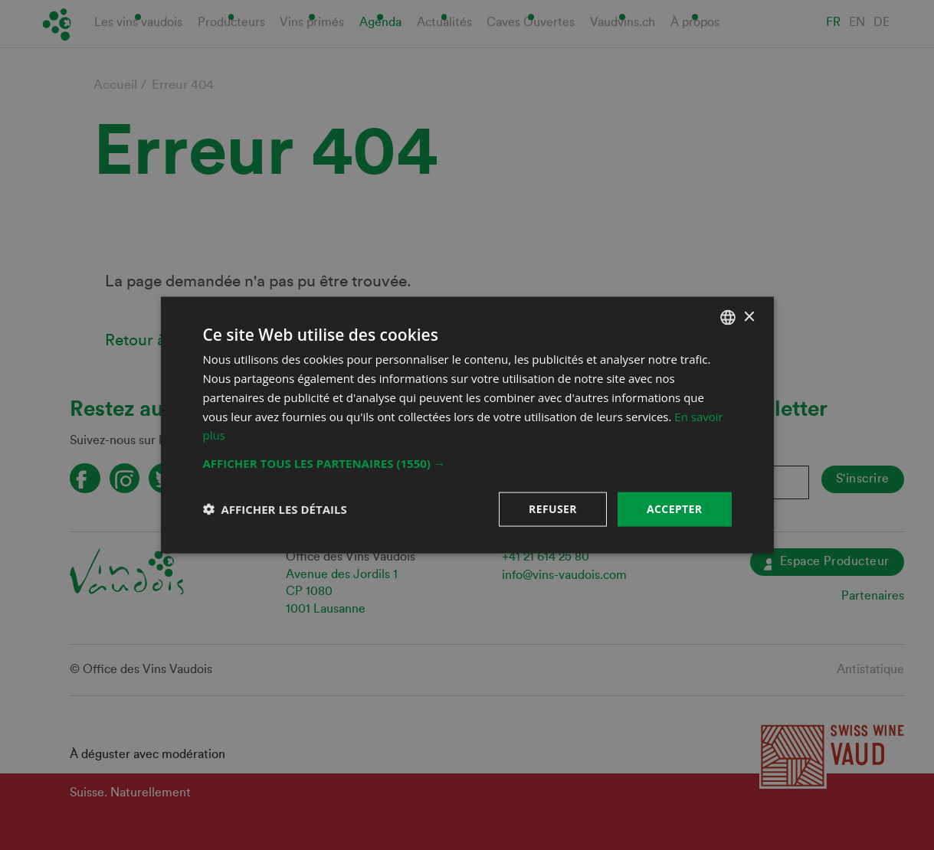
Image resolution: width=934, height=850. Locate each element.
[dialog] (467, 425)
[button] (467, 463)
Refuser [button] (553, 509)
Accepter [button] (675, 509)
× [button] (749, 316)
